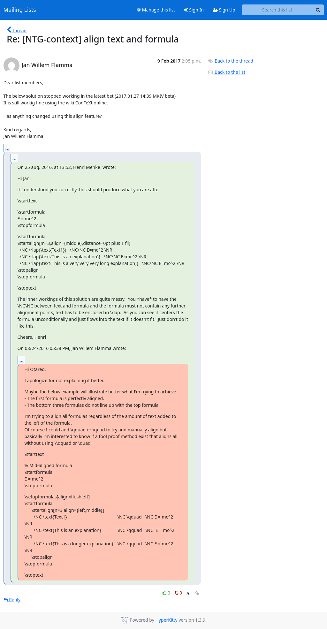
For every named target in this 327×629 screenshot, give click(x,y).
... (7, 147)
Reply (12, 599)
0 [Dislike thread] (178, 593)
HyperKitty (166, 620)
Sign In (194, 10)
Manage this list (156, 10)
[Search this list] (277, 9)
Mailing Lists (20, 10)
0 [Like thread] (167, 593)
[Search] (318, 9)
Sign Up (224, 10)
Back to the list (226, 72)
